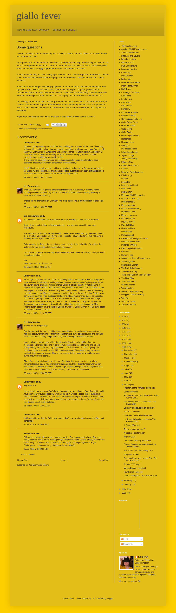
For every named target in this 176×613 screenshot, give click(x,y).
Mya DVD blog (127, 225)
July (126, 369)
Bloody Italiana (127, 62)
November (129, 354)
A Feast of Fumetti (131, 425)
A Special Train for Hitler (134, 433)
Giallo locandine (128, 125)
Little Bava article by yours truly (137, 440)
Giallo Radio (126, 132)
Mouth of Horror (128, 218)
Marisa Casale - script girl (135, 468)
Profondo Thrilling (129, 245)
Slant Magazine (128, 261)
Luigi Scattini (126, 192)
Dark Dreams (127, 76)
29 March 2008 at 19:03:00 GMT (38, 177)
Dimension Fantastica (130, 82)
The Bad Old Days (132, 412)
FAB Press (126, 102)
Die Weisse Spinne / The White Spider (140, 476)
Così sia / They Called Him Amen (138, 415)
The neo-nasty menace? (134, 429)
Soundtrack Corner (129, 265)
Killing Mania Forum (130, 165)
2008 (124, 347)
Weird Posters (127, 288)
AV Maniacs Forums (130, 53)
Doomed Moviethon (129, 86)
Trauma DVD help (131, 464)
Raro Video (126, 251)
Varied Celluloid (128, 285)
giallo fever (39, 15)
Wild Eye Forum (128, 301)
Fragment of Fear (131, 454)
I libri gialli (125, 145)
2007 (124, 489)
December (129, 350)
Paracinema (126, 232)
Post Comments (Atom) (38, 465)
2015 (124, 320)
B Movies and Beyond (130, 56)
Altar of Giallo (129, 437)
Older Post (103, 460)
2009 (124, 343)
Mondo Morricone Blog (131, 208)
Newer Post (22, 460)
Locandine (125, 182)
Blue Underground (129, 66)
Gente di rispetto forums (131, 119)
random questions (45, 129)
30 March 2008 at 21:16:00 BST (38, 313)
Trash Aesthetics (128, 281)
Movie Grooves (128, 222)
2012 (124, 332)
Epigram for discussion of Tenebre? (139, 408)
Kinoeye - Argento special (132, 172)
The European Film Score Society (135, 275)
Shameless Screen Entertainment (135, 258)
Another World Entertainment (134, 49)
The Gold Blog (127, 278)
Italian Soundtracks (129, 152)
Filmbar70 (125, 109)
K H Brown (29, 186)
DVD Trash (126, 89)
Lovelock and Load (129, 185)
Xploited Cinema (128, 304)
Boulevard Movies (129, 69)
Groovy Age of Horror (130, 135)
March (127, 385)
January (128, 484)
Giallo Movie (126, 129)
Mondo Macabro (128, 205)
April (126, 381)
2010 (124, 339)
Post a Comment (28, 454)
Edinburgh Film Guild (130, 92)
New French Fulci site (133, 472)
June (126, 373)
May (126, 377)
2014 (124, 324)
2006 (124, 493)
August (127, 365)
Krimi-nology (126, 175)
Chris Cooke (29, 276)
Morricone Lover (128, 212)
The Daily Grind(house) (131, 268)
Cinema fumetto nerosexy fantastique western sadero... (140, 445)
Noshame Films (128, 228)
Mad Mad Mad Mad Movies (133, 195)
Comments (127, 544)
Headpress (126, 139)
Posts (124, 539)
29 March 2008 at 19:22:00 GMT (38, 207)
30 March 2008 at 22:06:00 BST (38, 373)
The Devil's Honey (129, 271)
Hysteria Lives (127, 142)
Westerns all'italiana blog (132, 291)
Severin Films (127, 255)
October (128, 358)
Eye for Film (126, 99)
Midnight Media (128, 202)
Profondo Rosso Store (131, 242)
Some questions (131, 392)
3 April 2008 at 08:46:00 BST (36, 425)
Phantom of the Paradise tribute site (139, 388)
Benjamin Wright (31, 216)
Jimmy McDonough (129, 159)
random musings (30, 129)
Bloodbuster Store (129, 59)
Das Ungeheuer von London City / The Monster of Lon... (140, 459)
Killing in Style (127, 162)
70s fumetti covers (129, 46)
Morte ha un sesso (129, 215)
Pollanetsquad (127, 235)
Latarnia (124, 179)
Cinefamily (125, 72)
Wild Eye (125, 298)
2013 (124, 328)
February (128, 480)
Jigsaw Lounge (127, 155)
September (129, 362)
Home (63, 460)
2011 (124, 336)
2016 (124, 317)
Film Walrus (126, 106)
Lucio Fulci (126, 189)
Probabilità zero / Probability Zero (138, 450)
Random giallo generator (132, 248)
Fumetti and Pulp (128, 116)
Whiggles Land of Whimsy (132, 295)
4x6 (92, 599)
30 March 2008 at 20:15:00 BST (38, 267)
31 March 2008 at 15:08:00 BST (38, 406)
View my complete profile (130, 581)
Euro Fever (126, 96)
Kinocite (124, 169)
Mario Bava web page (130, 198)
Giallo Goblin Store (129, 122)
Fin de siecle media (129, 112)
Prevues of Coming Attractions (134, 238)
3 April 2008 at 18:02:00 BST (36, 449)
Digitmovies (126, 79)
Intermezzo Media (129, 149)
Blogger (109, 599)
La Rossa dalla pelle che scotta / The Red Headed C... (140, 420)
